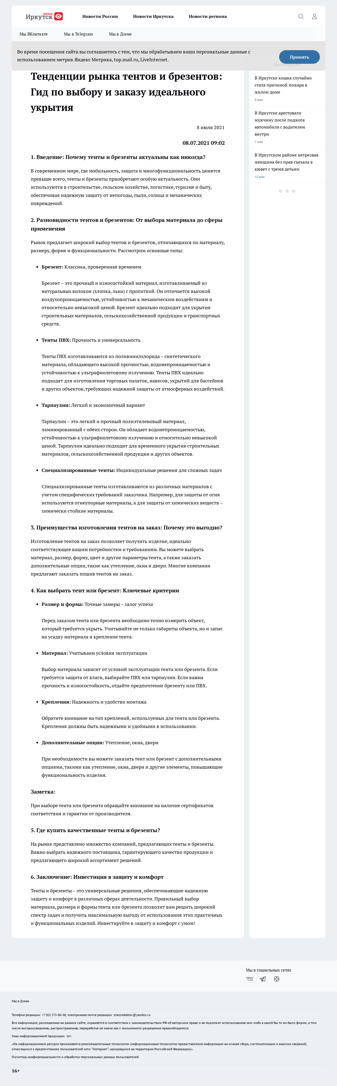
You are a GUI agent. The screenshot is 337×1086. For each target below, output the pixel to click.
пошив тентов (96, 574)
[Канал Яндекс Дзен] (276, 978)
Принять (299, 57)
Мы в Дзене (120, 34)
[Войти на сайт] (314, 16)
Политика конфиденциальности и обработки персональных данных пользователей (75, 1057)
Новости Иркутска (153, 16)
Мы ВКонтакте (34, 34)
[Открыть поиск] (300, 16)
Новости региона (208, 16)
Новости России (100, 16)
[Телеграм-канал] (263, 978)
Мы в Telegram (78, 34)
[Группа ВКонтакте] (249, 978)
